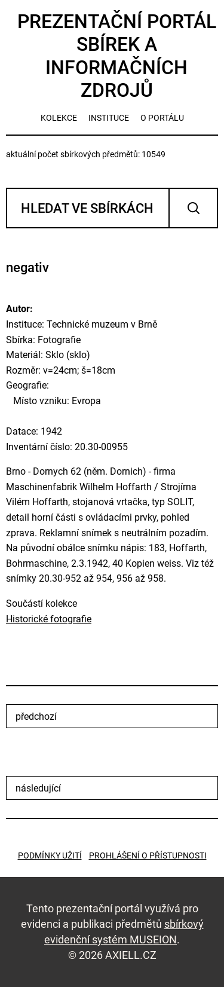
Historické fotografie (48, 619)
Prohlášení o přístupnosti (148, 855)
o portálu (162, 118)
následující (38, 788)
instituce (108, 118)
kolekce (59, 118)
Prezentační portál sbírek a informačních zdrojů (116, 56)
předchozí (36, 716)
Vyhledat (193, 208)
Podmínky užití (50, 855)
